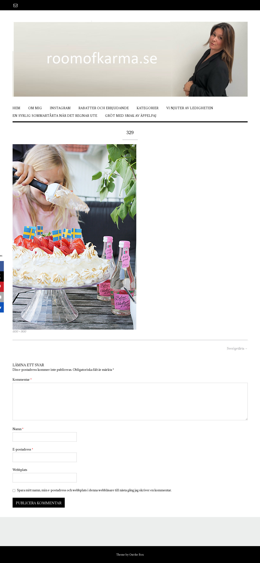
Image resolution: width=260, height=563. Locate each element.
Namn (18, 429)
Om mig (35, 108)
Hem (16, 108)
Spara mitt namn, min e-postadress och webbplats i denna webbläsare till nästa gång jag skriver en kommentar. (94, 490)
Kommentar (22, 380)
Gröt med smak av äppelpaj (130, 116)
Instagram (60, 108)
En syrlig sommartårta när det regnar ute (55, 116)
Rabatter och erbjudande (104, 108)
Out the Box (136, 554)
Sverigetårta (237, 348)
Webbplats (20, 470)
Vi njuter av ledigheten (189, 108)
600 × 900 (19, 331)
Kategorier (148, 108)
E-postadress (23, 449)
